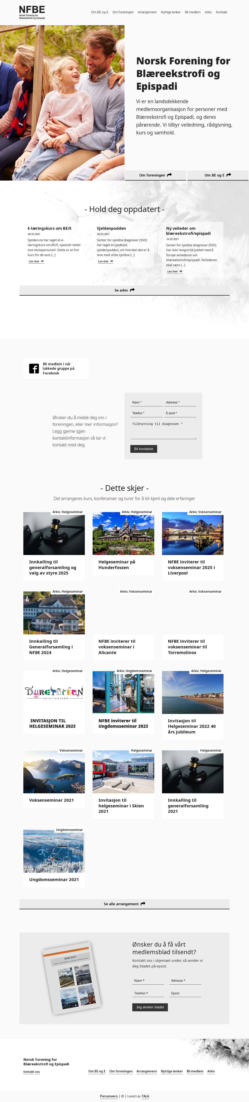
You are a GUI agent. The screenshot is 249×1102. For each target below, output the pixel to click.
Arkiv (208, 12)
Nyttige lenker (171, 12)
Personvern (109, 1096)
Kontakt (221, 12)
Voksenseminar (210, 512)
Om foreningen (123, 12)
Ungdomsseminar (139, 671)
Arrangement (147, 12)
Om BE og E (99, 12)
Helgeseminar (72, 512)
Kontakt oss (31, 1072)
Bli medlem (193, 12)
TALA (145, 1096)
